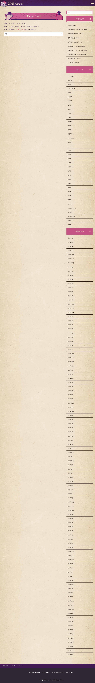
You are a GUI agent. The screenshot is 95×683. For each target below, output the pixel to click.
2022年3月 (72, 440)
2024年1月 (72, 349)
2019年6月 (72, 576)
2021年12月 (72, 452)
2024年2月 (72, 345)
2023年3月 (72, 391)
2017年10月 (72, 642)
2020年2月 (72, 543)
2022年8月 (72, 419)
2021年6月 (72, 477)
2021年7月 (72, 473)
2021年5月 (72, 481)
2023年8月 (72, 370)
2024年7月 (72, 325)
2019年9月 (72, 564)
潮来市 (71, 154)
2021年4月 (72, 485)
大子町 (71, 105)
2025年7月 (72, 275)
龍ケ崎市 (71, 204)
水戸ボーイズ (72, 126)
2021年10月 (72, 461)
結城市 (71, 179)
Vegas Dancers (73, 138)
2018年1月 (72, 630)
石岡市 (71, 163)
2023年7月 (72, 374)
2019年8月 (72, 568)
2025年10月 (72, 263)
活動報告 (71, 97)
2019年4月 (72, 584)
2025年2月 (72, 296)
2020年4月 (72, 535)
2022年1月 (72, 448)
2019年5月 (72, 580)
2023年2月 (72, 395)
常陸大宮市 (72, 134)
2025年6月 (72, 279)
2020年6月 (72, 527)
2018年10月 (72, 609)
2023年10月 (72, 362)
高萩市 (71, 200)
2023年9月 (72, 366)
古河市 (71, 220)
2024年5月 (72, 333)
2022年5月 (72, 432)
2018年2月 (72, 626)
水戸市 (71, 150)
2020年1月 (72, 547)
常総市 (71, 130)
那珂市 (71, 196)
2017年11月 (72, 638)
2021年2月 (72, 494)
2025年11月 (72, 259)
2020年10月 (72, 510)
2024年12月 (72, 304)
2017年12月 (72, 634)
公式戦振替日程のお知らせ (76, 42)
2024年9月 (72, 316)
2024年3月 (72, 341)
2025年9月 (72, 267)
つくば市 (71, 212)
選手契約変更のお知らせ (75, 38)
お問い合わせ (46, 672)
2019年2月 (72, 593)
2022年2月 (72, 444)
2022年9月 (72, 415)
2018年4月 (72, 621)
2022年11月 (72, 407)
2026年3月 (72, 242)
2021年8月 (72, 469)
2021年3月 (72, 490)
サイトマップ (69, 672)
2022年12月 (72, 403)
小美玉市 (71, 121)
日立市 (71, 142)
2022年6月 (72, 428)
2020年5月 (72, 531)
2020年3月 (72, 539)
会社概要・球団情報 (34, 672)
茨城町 (71, 187)
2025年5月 (72, 283)
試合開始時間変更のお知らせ (76, 34)
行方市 (71, 191)
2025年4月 (72, 287)
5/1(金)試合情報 (73, 25)
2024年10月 (72, 312)
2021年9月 (72, 465)
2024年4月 (72, 337)
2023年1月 (72, 399)
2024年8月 (72, 320)
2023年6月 (72, 378)
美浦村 (71, 183)
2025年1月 (72, 300)
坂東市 (71, 84)
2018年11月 (72, 605)
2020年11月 (72, 506)
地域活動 (71, 101)
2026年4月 (72, 238)
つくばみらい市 (73, 208)
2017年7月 (72, 650)
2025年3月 (72, 292)
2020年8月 (72, 518)
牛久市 (71, 158)
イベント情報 (72, 88)
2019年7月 (72, 572)
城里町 (71, 93)
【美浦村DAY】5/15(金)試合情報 (78, 46)
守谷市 (71, 117)
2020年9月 (72, 514)
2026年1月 (72, 250)
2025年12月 (72, 255)
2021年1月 (71, 498)
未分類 (71, 109)
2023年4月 (72, 386)
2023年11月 (72, 358)
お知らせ (71, 80)
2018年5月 (72, 617)
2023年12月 (72, 353)
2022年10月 (72, 411)
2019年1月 (72, 597)
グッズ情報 (72, 76)
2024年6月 (72, 329)
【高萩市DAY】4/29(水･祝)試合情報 (79, 29)
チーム (71, 146)
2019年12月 (72, 551)
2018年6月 (72, 613)
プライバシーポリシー (58, 672)
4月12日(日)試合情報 (74, 62)
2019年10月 (72, 560)
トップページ (21, 30)
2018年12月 (72, 601)
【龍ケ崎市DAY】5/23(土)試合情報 (78, 54)
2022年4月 (72, 436)
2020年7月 (72, 522)
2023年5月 (72, 382)
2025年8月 (72, 271)
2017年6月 (72, 654)
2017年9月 (72, 646)
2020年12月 (72, 502)
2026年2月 (72, 246)
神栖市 (71, 167)
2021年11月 (72, 457)
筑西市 (71, 175)
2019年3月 (72, 588)
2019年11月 (72, 555)
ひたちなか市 (72, 216)
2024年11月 (72, 308)
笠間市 (71, 171)
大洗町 (71, 113)
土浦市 (71, 224)
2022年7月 (72, 424)
